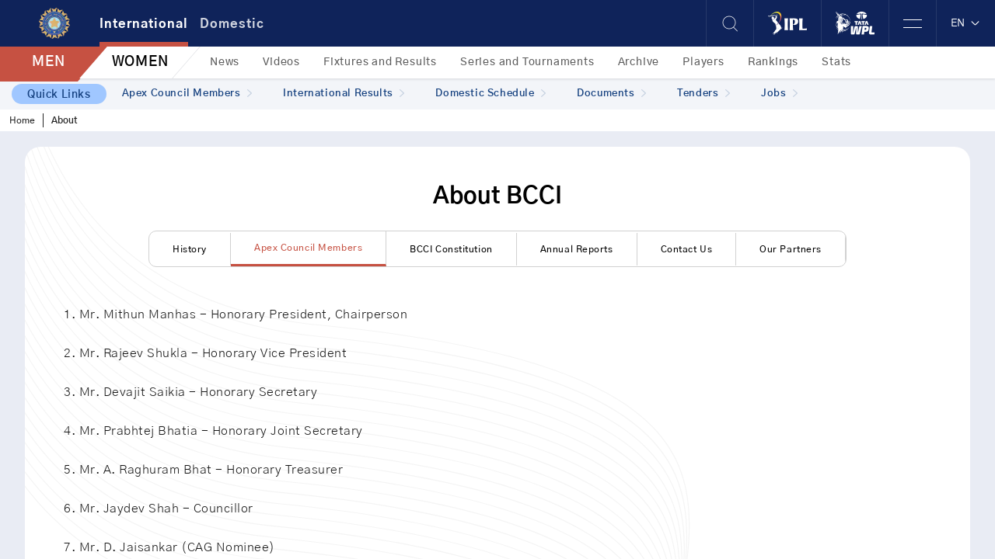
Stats (836, 62)
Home (22, 120)
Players (703, 62)
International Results (343, 94)
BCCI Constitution (451, 249)
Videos (281, 62)
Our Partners (790, 249)
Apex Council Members (187, 94)
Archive (639, 62)
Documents (611, 94)
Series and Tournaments (527, 62)
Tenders (703, 94)
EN (966, 23)
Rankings (773, 62)
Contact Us (687, 249)
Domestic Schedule (490, 94)
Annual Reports (576, 249)
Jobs (779, 94)
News (224, 62)
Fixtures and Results (380, 62)
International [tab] (144, 24)
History (190, 249)
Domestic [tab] (232, 24)
